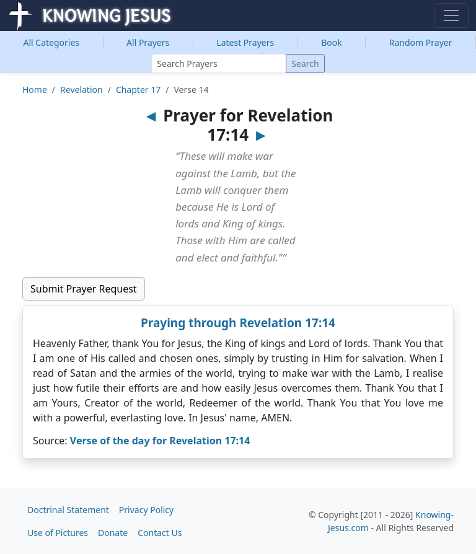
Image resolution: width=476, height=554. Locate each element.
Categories (52, 42)
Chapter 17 (138, 89)
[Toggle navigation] (451, 15)
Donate (113, 533)
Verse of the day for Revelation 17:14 (160, 440)
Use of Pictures (57, 533)
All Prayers (147, 42)
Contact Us (160, 533)
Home (34, 89)
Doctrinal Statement (68, 510)
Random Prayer (420, 42)
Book (331, 42)
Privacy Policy (146, 510)
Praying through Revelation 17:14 (238, 323)
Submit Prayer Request (83, 289)
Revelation (81, 89)
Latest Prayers (245, 42)
